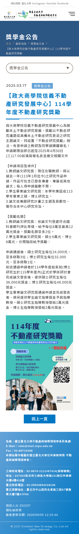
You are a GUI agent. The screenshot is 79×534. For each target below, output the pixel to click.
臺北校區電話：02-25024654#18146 (30, 485)
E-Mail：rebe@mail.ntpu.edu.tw (29, 446)
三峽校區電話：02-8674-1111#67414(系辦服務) (38, 471)
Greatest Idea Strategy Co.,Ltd (42, 526)
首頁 (8, 43)
